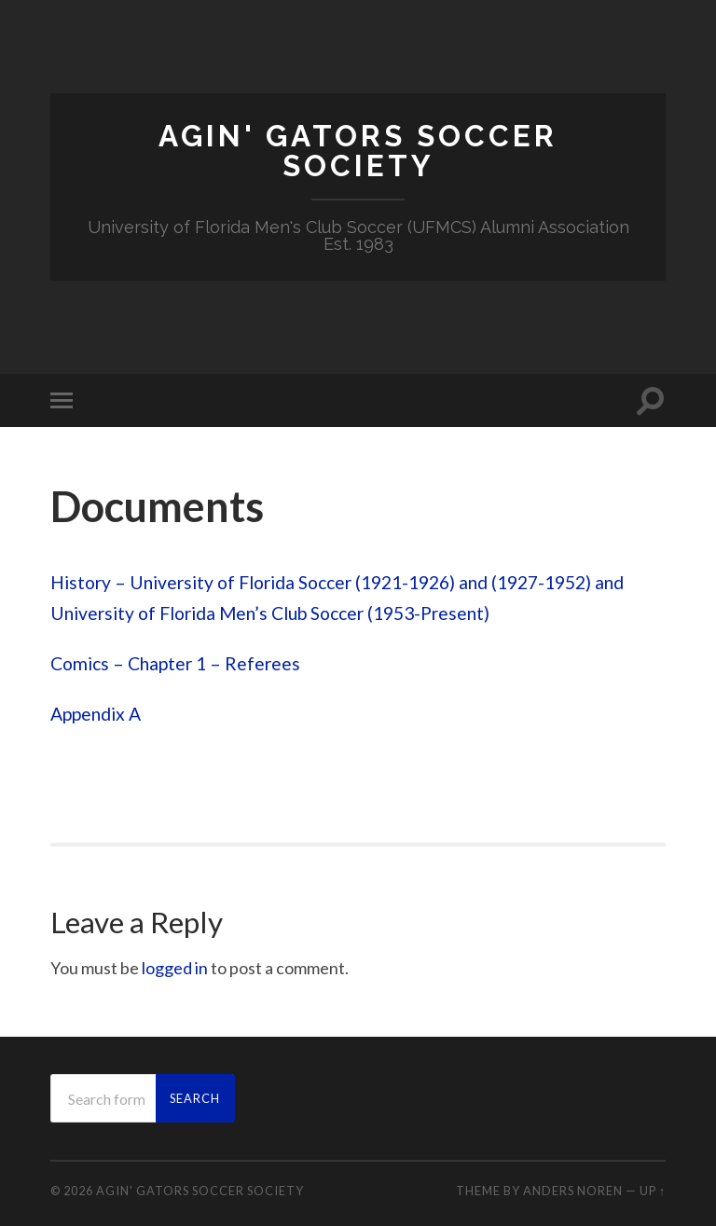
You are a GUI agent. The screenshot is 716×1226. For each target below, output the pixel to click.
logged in (175, 967)
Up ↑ (653, 1190)
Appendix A (95, 713)
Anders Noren (573, 1190)
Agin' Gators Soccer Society (358, 150)
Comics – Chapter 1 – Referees (175, 663)
